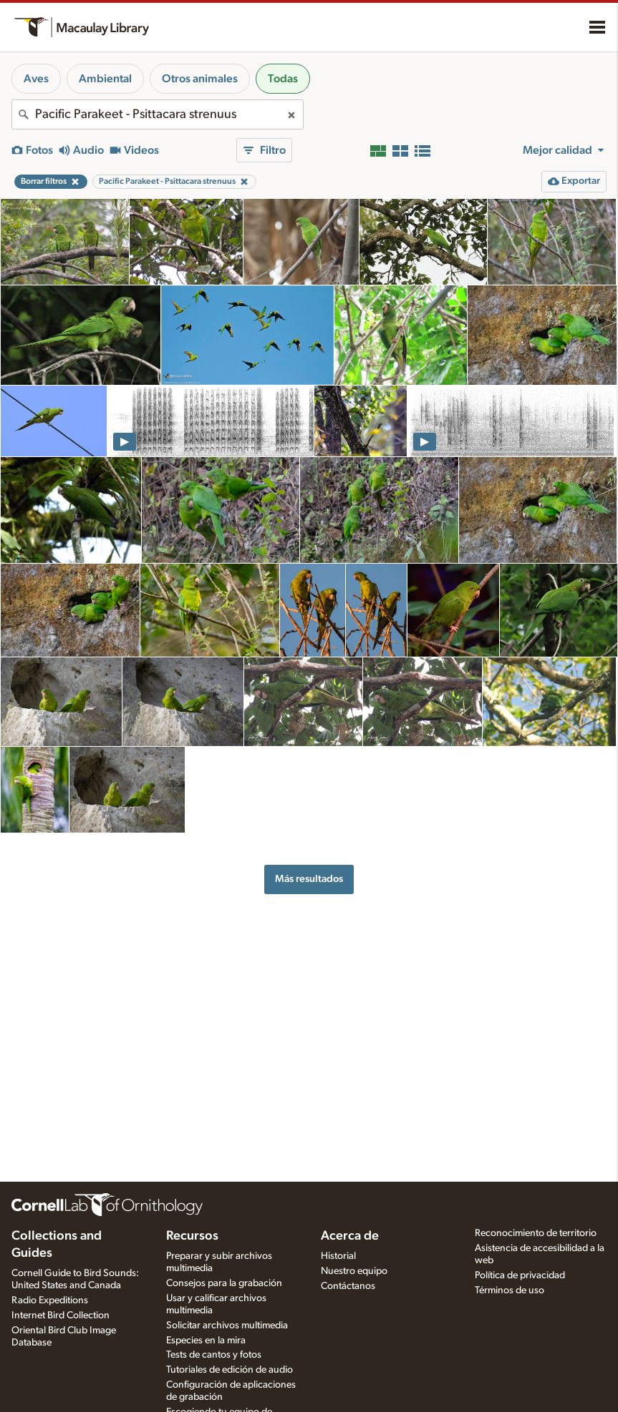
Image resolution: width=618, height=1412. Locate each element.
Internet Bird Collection (60, 1315)
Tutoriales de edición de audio (229, 1370)
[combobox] (157, 114)
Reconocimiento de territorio (536, 1233)
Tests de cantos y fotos (213, 1355)
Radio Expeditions (49, 1300)
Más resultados (309, 878)
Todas (283, 78)
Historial (338, 1256)
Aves (36, 78)
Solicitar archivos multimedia (227, 1325)
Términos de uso (509, 1290)
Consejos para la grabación (224, 1283)
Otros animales (200, 78)
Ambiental (105, 78)
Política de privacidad (520, 1275)
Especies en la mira (206, 1340)
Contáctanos (348, 1286)
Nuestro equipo (354, 1271)
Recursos (192, 1236)
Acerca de (350, 1236)
